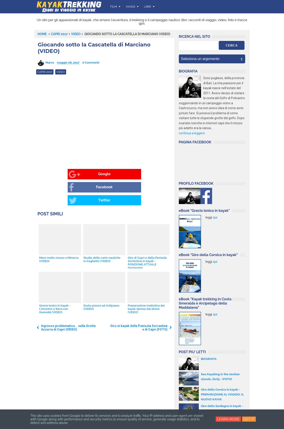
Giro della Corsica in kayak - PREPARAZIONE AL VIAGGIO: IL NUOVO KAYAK (222, 394)
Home (42, 34)
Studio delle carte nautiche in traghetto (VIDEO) (101, 233)
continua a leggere (192, 133)
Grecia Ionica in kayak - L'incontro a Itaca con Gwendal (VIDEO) (54, 283)
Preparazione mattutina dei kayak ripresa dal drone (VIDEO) (145, 283)
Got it (249, 419)
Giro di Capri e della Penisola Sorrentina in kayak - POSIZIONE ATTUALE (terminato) (146, 236)
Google (53, 174)
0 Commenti (90, 62)
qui (215, 217)
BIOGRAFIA (209, 359)
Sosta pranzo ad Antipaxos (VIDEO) (101, 281)
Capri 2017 (59, 34)
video (76, 34)
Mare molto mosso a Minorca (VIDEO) (58, 233)
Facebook (98, 174)
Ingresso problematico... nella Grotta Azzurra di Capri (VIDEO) (68, 301)
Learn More (228, 419)
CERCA (231, 45)
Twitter (141, 174)
